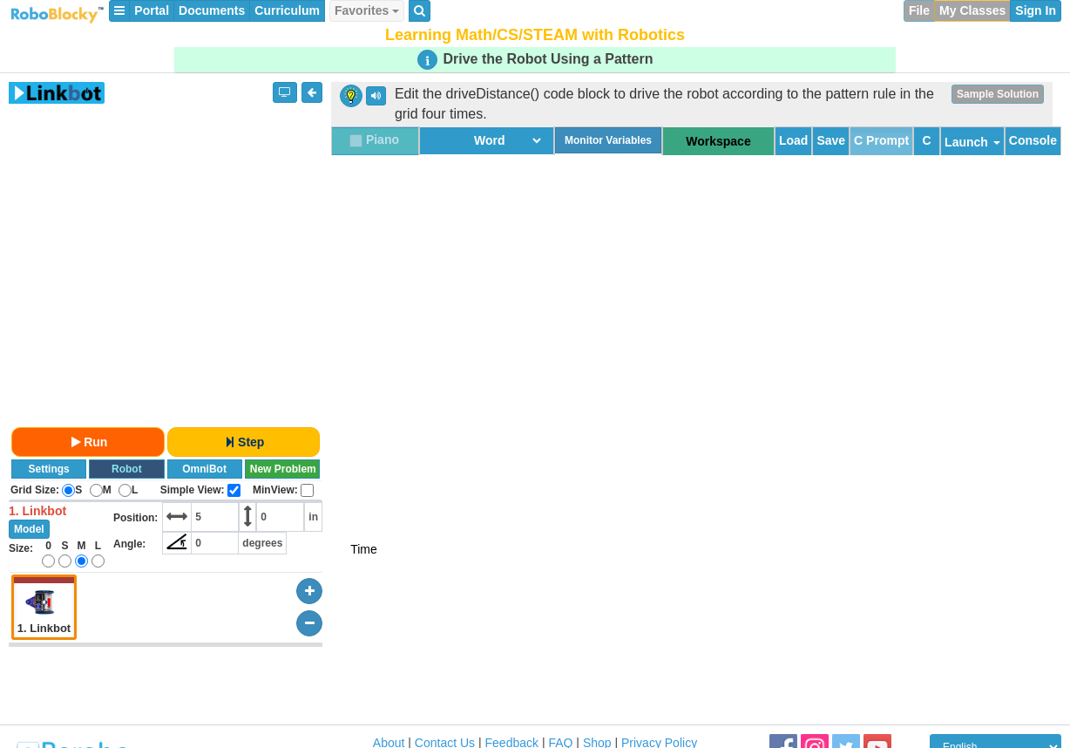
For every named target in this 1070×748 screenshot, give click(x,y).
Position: (135, 518)
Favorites (367, 10)
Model (29, 529)
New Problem (283, 469)
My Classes (972, 10)
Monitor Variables (608, 140)
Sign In (1035, 10)
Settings (48, 469)
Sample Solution (998, 94)
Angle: (129, 544)
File (919, 10)
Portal (151, 10)
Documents (212, 10)
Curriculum (287, 10)
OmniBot (204, 469)
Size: (21, 548)
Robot (127, 469)
